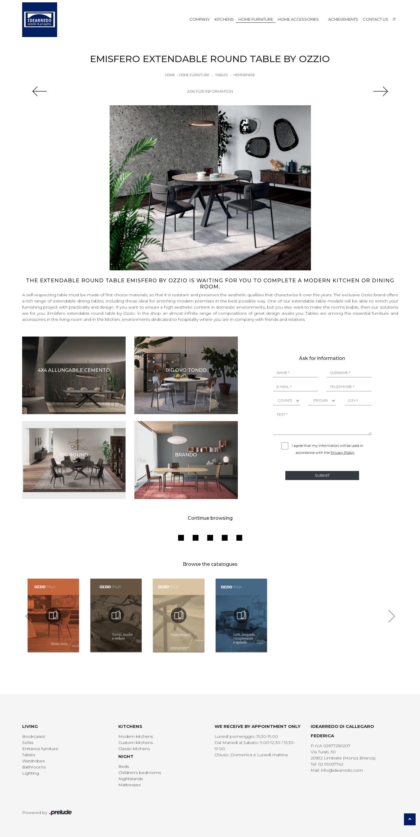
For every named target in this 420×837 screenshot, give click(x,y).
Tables (221, 75)
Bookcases (33, 736)
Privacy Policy (342, 452)
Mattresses (129, 784)
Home (170, 75)
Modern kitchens (135, 736)
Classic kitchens (134, 748)
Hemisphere (244, 75)
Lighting (30, 773)
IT (394, 19)
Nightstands (130, 778)
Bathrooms (33, 767)
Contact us (375, 19)
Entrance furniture (40, 748)
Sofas (27, 742)
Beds (123, 766)
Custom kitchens (135, 742)
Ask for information (210, 91)
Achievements (343, 19)
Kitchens (224, 19)
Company (199, 19)
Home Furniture (255, 19)
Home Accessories (298, 19)
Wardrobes (33, 761)
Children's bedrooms (139, 772)
